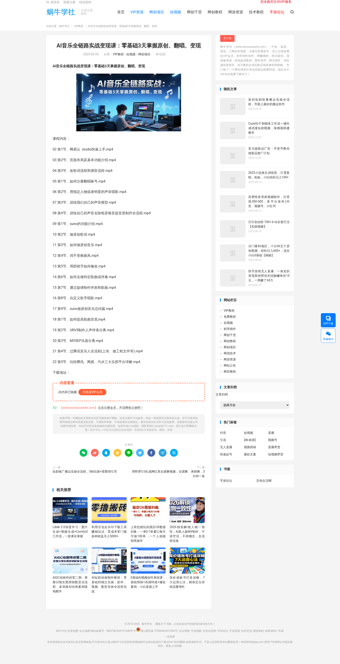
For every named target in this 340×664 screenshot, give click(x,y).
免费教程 (230, 322)
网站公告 (230, 371)
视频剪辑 (250, 453)
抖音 (223, 438)
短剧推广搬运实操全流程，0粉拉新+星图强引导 (85, 477)
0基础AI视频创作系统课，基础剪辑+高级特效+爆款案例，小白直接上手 (148, 587)
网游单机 (258, 636)
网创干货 (194, 15)
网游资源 (235, 15)
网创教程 (215, 15)
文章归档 (222, 400)
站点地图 (85, 636)
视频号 (272, 446)
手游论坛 (226, 486)
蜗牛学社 (61, 15)
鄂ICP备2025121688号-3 (121, 636)
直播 (271, 438)
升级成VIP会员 (92, 398)
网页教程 (230, 377)
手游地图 (196, 636)
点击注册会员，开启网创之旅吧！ (120, 413)
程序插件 (230, 334)
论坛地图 (184, 636)
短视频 (175, 15)
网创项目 (156, 15)
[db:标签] (250, 446)
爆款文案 (250, 460)
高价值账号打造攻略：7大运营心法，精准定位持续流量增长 (187, 587)
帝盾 (281, 636)
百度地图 (73, 636)
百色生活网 (264, 486)
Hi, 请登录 (53, 5)
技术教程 (256, 15)
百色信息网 (209, 636)
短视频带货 (275, 460)
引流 (223, 446)
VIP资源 (136, 15)
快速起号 (226, 460)
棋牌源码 (270, 636)
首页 (121, 15)
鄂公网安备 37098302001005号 (156, 636)
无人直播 (226, 453)
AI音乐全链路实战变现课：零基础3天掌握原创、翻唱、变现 (129, 51)
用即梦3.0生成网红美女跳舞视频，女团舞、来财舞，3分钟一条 (168, 480)
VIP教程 (78, 32)
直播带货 (274, 453)
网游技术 (230, 359)
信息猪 (171, 642)
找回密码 (85, 5)
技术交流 (246, 636)
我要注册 (69, 5)
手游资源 (234, 636)
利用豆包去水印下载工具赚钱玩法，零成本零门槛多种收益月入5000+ (109, 537)
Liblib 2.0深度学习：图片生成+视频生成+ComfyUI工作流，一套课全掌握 (70, 537)
